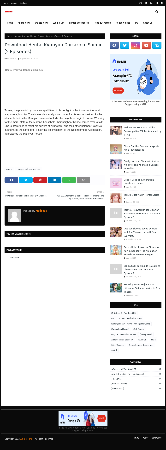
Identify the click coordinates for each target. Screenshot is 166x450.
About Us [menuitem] (147, 22)
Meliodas (11, 58)
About (14, 3)
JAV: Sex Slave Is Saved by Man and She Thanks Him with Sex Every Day (140, 232)
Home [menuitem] (10, 22)
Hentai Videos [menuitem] (123, 22)
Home (5, 3)
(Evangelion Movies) (120, 329)
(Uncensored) (136, 388)
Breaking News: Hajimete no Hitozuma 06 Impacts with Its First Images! (142, 288)
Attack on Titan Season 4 (122, 340)
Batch (153, 340)
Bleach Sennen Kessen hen (141, 345)
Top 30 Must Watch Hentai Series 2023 (141, 196)
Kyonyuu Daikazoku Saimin (28, 169)
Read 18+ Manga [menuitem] (102, 22)
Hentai (17, 36)
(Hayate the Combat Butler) (123, 334)
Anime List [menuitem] (58, 22)
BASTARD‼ (141, 340)
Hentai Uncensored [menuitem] (79, 22)
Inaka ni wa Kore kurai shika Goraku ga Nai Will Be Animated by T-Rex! (142, 131)
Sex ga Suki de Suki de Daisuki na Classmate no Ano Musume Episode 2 (142, 270)
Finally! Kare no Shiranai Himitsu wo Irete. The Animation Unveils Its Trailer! (141, 165)
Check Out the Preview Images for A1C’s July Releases (142, 148)
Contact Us (156, 438)
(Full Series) (138, 329)
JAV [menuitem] (136, 22)
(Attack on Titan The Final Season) (126, 318)
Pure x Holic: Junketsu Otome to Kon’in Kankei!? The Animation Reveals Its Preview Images (141, 251)
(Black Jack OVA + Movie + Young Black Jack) (130, 324)
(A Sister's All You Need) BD (123, 313)
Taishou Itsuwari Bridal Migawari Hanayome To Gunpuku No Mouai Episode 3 (142, 213)
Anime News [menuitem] (24, 22)
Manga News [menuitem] (41, 22)
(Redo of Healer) (136, 383)
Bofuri (114, 350)
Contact (23, 3)
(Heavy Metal (146, 334)
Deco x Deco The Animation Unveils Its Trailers (139, 181)
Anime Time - (27, 439)
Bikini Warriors (117, 345)
